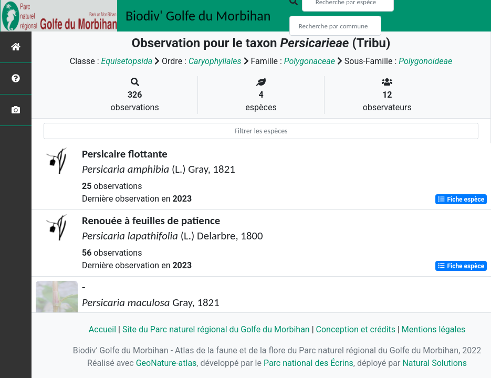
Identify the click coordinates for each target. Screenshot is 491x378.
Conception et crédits (356, 329)
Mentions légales (433, 329)
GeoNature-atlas (166, 363)
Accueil (102, 329)
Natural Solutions (434, 363)
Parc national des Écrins (308, 363)
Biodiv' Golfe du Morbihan (198, 15)
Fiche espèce (460, 199)
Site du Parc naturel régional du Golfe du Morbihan (216, 329)
